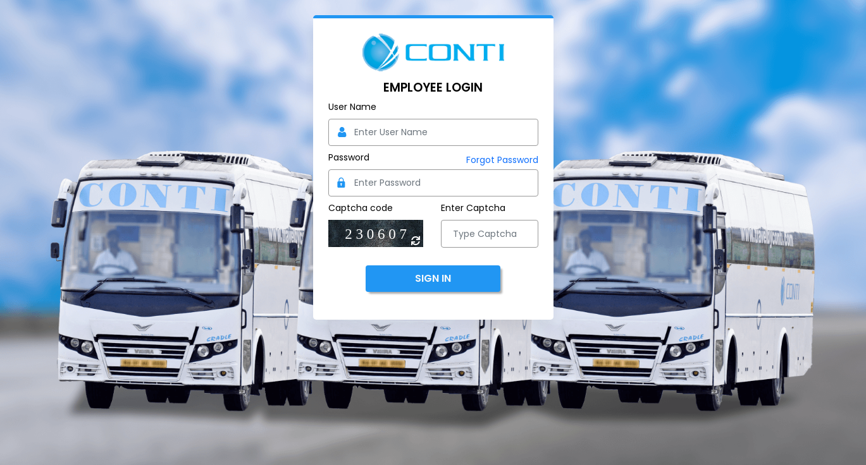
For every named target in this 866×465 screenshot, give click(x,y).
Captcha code (360, 208)
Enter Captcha (473, 208)
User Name (352, 106)
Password (348, 157)
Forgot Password (502, 160)
